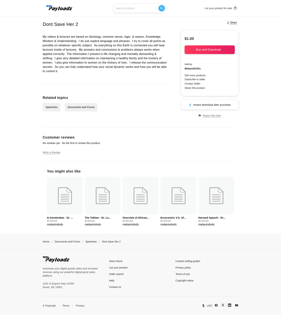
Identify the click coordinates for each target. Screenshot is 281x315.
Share (232, 22)
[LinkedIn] (229, 305)
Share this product (195, 88)
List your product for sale (221, 8)
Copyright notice (184, 280)
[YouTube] (236, 305)
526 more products (195, 75)
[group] (65, 202)
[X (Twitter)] (223, 305)
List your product (118, 267)
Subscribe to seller (195, 79)
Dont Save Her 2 (111, 241)
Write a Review (51, 152)
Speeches (52, 107)
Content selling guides (187, 261)
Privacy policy (183, 267)
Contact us (115, 287)
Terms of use (182, 274)
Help (111, 280)
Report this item (209, 115)
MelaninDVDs (193, 68)
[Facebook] (216, 305)
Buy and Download (209, 49)
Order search (116, 274)
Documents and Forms (81, 107)
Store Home (116, 261)
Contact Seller (192, 83)
